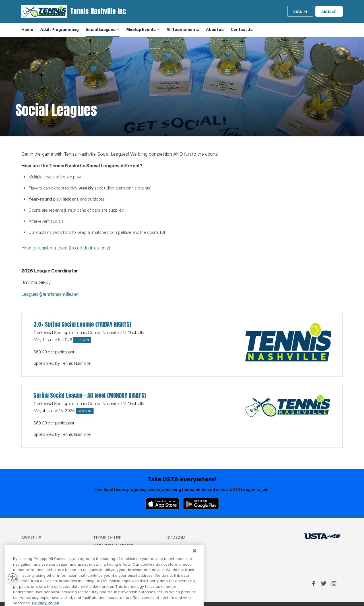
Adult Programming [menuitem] (59, 29)
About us (31, 537)
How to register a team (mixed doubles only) (65, 248)
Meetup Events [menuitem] (141, 29)
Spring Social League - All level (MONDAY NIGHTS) (90, 395)
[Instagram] (334, 583)
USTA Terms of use (113, 545)
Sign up (329, 11)
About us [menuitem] (215, 29)
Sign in (300, 11)
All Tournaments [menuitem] (182, 29)
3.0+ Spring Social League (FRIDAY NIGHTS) (82, 324)
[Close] (194, 561)
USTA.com (175, 537)
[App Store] (162, 503)
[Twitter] (323, 583)
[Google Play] (201, 503)
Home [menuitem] (27, 29)
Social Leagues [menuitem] (101, 29)
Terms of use (107, 537)
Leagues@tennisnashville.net (49, 294)
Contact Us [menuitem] (242, 29)
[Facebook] (313, 583)
